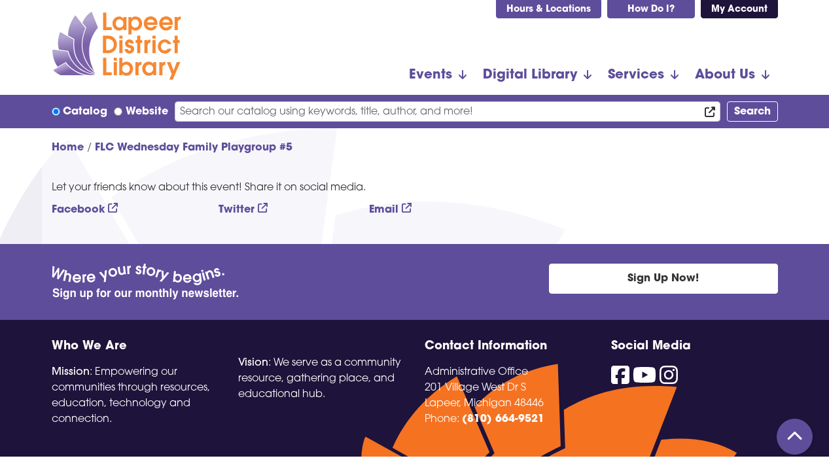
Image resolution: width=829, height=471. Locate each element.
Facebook (78, 210)
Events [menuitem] (430, 75)
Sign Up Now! (663, 278)
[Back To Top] (795, 437)
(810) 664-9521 (503, 419)
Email (383, 210)
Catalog (85, 112)
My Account (739, 9)
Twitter (237, 210)
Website (147, 112)
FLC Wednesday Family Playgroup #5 (193, 148)
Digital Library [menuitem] (530, 75)
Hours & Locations (548, 9)
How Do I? (651, 9)
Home (68, 148)
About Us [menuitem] (725, 75)
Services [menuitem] (636, 75)
